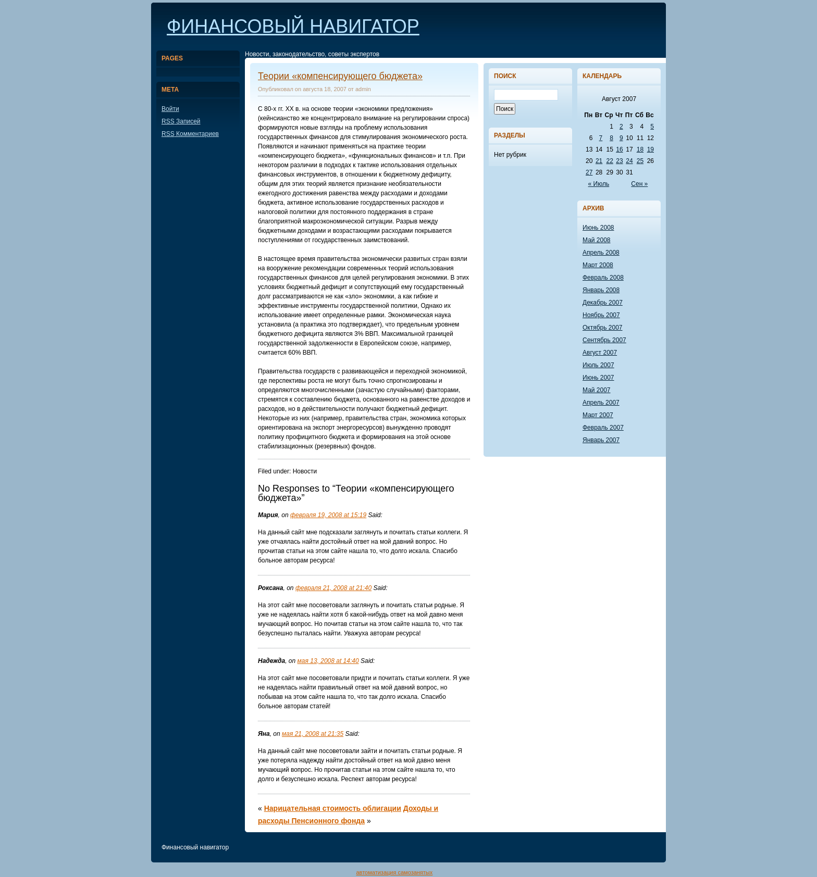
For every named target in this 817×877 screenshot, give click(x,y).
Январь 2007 (601, 440)
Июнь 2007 (598, 377)
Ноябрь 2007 (601, 315)
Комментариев (190, 133)
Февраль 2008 (603, 277)
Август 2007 (600, 352)
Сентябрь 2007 (604, 340)
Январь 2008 (601, 290)
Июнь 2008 (598, 227)
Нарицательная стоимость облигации (332, 808)
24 (629, 161)
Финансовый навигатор (293, 26)
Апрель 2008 (601, 252)
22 (609, 161)
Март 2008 (598, 265)
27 (589, 172)
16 (619, 149)
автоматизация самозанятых (394, 872)
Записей (181, 121)
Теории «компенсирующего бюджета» (340, 76)
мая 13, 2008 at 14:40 (328, 661)
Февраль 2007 (603, 427)
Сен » (639, 183)
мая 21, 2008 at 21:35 (312, 733)
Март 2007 (598, 415)
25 (640, 161)
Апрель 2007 (601, 402)
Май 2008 (597, 240)
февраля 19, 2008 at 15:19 (328, 515)
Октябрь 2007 (603, 327)
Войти (170, 108)
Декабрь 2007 (603, 302)
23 (619, 161)
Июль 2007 (598, 365)
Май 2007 (597, 390)
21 (599, 161)
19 (650, 149)
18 (640, 149)
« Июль (599, 183)
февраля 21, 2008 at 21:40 (333, 588)
